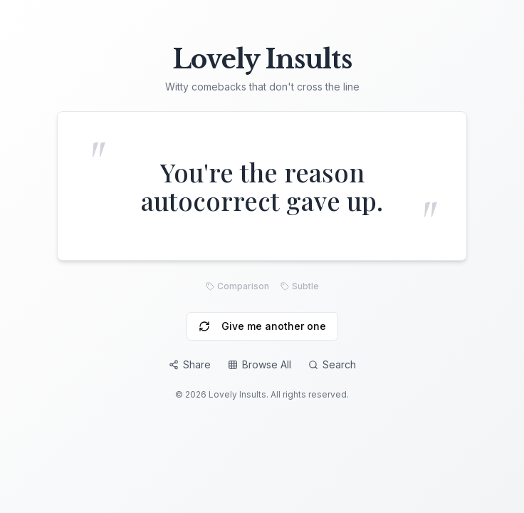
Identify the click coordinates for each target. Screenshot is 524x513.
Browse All (259, 364)
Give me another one (262, 326)
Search (332, 364)
